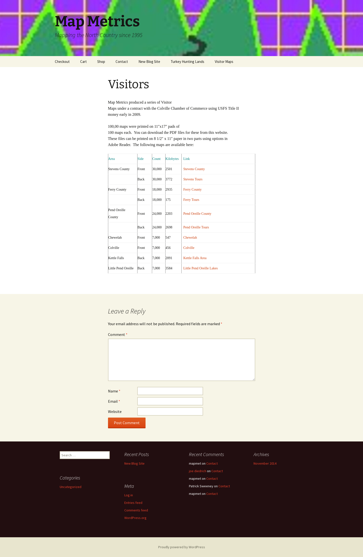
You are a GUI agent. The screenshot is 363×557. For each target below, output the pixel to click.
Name (114, 391)
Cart (83, 61)
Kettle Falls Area (194, 258)
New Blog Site (149, 61)
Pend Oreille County (197, 213)
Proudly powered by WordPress (181, 547)
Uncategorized (70, 487)
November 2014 (265, 463)
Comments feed (136, 510)
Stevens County (194, 169)
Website (115, 411)
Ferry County (192, 189)
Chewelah (190, 237)
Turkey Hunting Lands (187, 61)
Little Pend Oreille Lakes (200, 268)
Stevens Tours (192, 179)
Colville (188, 248)
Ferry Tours (191, 200)
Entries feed (133, 502)
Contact (122, 61)
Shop (101, 61)
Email (114, 401)
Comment (118, 334)
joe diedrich (197, 471)
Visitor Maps (224, 61)
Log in (128, 495)
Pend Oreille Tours (196, 227)
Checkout (62, 61)
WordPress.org (135, 518)
